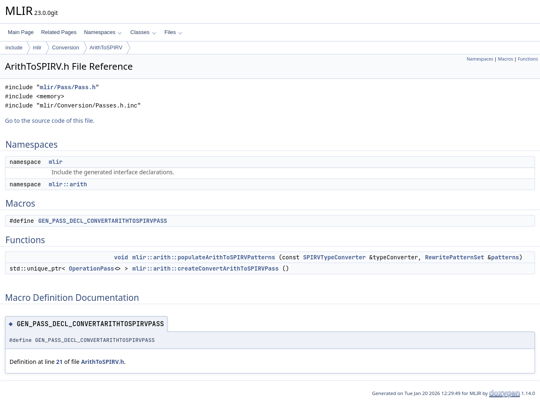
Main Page (21, 32)
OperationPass (91, 268)
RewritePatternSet (454, 257)
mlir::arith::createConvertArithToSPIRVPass (205, 268)
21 (59, 362)
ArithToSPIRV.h (102, 362)
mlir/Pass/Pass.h (67, 87)
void (121, 257)
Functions (528, 59)
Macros (505, 59)
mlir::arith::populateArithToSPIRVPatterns (203, 257)
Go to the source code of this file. (50, 120)
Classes (143, 32)
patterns (505, 257)
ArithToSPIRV (106, 47)
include (13, 47)
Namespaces (103, 32)
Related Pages (58, 32)
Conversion (65, 47)
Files (173, 32)
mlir (37, 47)
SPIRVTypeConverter (334, 257)
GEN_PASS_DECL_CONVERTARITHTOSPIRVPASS (102, 220)
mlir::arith (68, 184)
